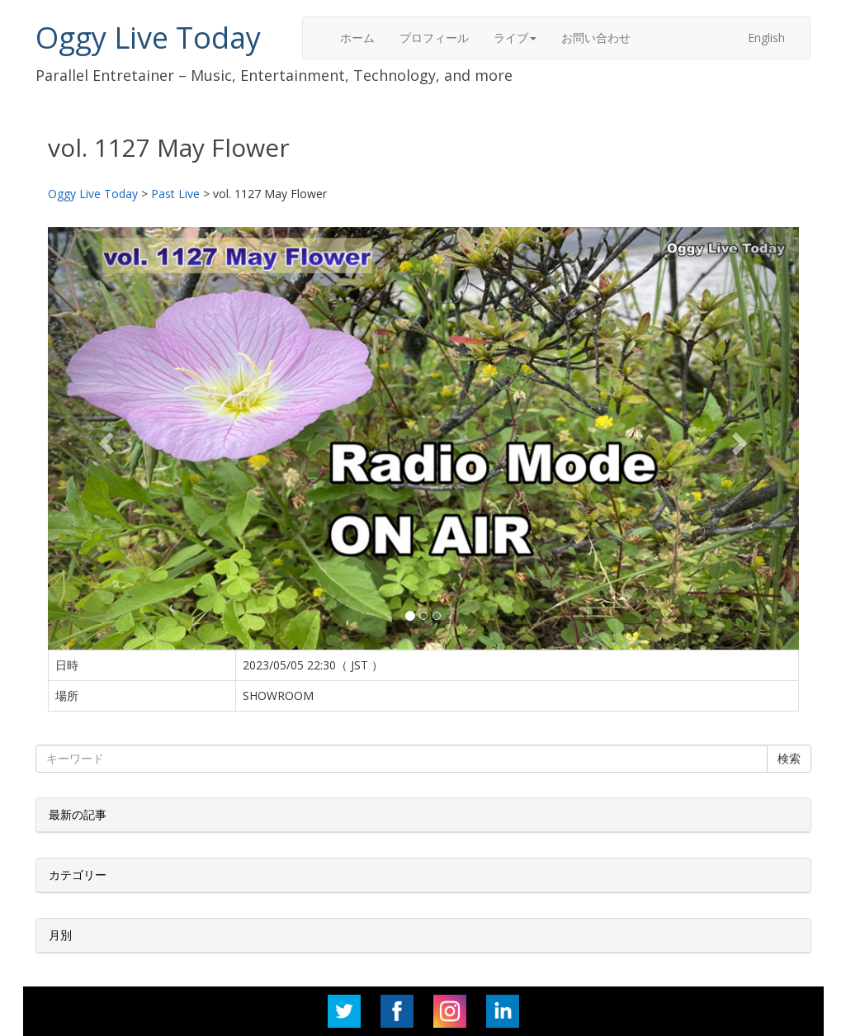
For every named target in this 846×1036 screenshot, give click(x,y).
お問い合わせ (596, 37)
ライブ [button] (515, 37)
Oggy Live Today (148, 37)
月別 (60, 935)
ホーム (357, 37)
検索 (789, 758)
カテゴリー (77, 874)
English (766, 37)
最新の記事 (77, 814)
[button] (104, 438)
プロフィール (434, 37)
